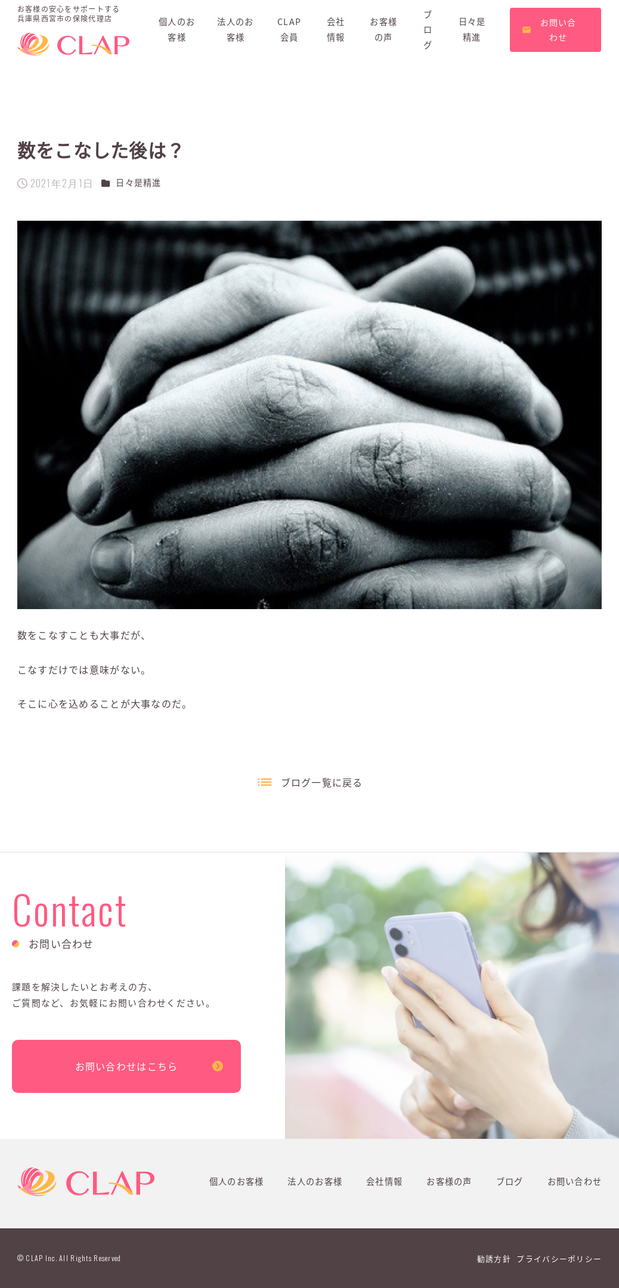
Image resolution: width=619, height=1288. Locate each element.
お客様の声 (449, 1181)
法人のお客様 (314, 1181)
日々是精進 (138, 183)
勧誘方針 (494, 1258)
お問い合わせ (574, 1181)
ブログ (510, 1181)
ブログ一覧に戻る (322, 782)
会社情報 (384, 1181)
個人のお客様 (236, 1181)
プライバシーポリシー (559, 1258)
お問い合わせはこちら (126, 1066)
